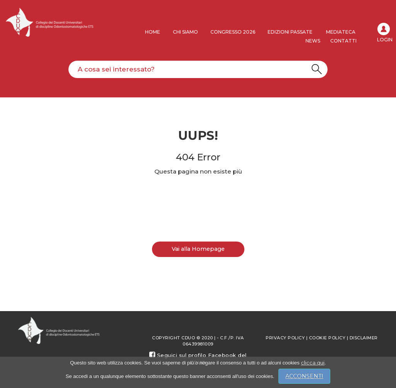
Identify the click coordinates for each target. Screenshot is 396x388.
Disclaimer (364, 337)
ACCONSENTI (304, 376)
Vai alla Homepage (198, 248)
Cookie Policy (327, 337)
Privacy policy (285, 337)
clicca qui (312, 362)
